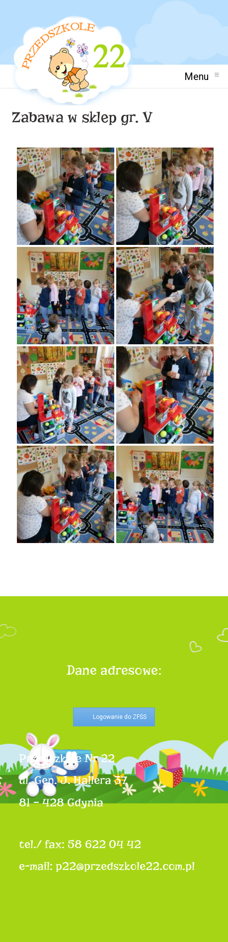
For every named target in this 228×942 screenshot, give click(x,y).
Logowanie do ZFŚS (120, 716)
